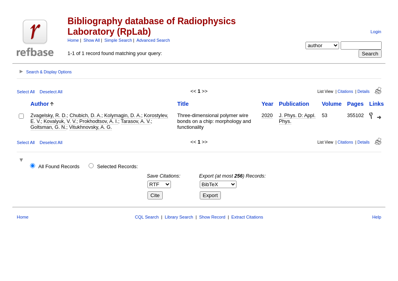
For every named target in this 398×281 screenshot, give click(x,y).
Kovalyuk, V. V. (60, 121)
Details (363, 91)
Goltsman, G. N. (48, 127)
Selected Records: (117, 166)
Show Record (212, 217)
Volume (332, 104)
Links (376, 104)
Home (73, 40)
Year (267, 104)
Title (182, 104)
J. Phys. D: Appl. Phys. (297, 118)
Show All (92, 40)
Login (376, 31)
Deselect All (51, 91)
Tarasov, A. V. (136, 121)
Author (39, 104)
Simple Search (118, 40)
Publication (294, 104)
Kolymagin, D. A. (122, 115)
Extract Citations (247, 217)
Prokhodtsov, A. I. (98, 121)
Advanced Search (153, 40)
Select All (26, 91)
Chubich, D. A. (85, 115)
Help (376, 217)
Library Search (179, 217)
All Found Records (58, 166)
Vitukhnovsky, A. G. (90, 127)
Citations (345, 91)
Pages (355, 104)
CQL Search (147, 217)
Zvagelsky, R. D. (48, 115)
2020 (266, 115)
